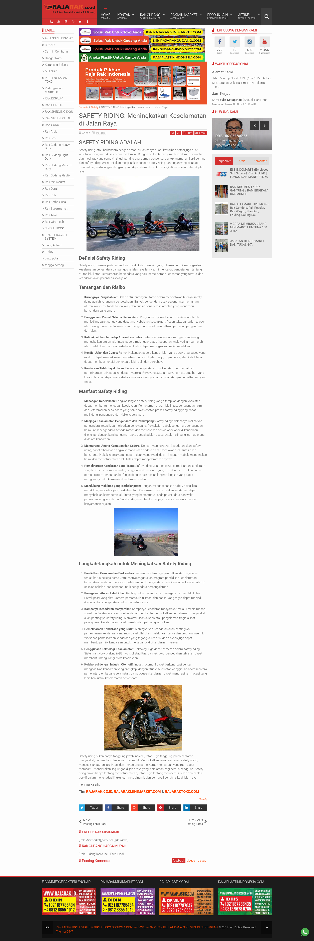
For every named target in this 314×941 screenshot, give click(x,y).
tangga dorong (54, 265)
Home (105, 16)
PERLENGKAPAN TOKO (56, 79)
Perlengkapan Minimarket (53, 90)
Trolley (49, 252)
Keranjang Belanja (56, 65)
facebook (178, 860)
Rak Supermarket (56, 208)
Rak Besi (50, 138)
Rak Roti (50, 195)
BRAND (50, 45)
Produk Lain (217, 16)
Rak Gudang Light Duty (56, 156)
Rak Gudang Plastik (57, 175)
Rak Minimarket (183, 16)
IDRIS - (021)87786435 (231, 136)
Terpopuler (224, 161)
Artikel (246, 16)
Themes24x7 (64, 931)
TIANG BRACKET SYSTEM (56, 236)
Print (187, 133)
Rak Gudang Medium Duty (58, 167)
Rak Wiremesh (54, 222)
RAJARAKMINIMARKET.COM (137, 791)
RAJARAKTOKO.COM (182, 791)
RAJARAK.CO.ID (99, 791)
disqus (202, 860)
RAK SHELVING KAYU (59, 111)
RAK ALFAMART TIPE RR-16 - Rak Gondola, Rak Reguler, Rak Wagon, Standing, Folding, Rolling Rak (249, 209)
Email (200, 133)
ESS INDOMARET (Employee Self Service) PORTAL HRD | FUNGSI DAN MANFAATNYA (249, 173)
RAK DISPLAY (54, 98)
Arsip (242, 161)
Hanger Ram (53, 58)
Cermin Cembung (56, 51)
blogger (191, 860)
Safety (203, 799)
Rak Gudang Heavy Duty (57, 146)
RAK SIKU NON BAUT (59, 118)
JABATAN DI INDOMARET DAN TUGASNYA (247, 242)
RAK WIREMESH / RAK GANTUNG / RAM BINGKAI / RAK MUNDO (249, 190)
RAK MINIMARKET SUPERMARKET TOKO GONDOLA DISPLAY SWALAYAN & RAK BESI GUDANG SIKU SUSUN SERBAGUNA (137, 927)
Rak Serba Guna (55, 202)
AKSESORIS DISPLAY (59, 38)
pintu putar (52, 258)
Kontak (123, 16)
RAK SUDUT (53, 125)
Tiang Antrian (53, 245)
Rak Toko (51, 215)
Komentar (260, 161)
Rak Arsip (51, 131)
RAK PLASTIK (54, 105)
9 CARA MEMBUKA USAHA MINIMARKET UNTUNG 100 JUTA (248, 227)
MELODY (51, 71)
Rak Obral (51, 188)
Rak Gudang (150, 16)
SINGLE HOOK (54, 228)
